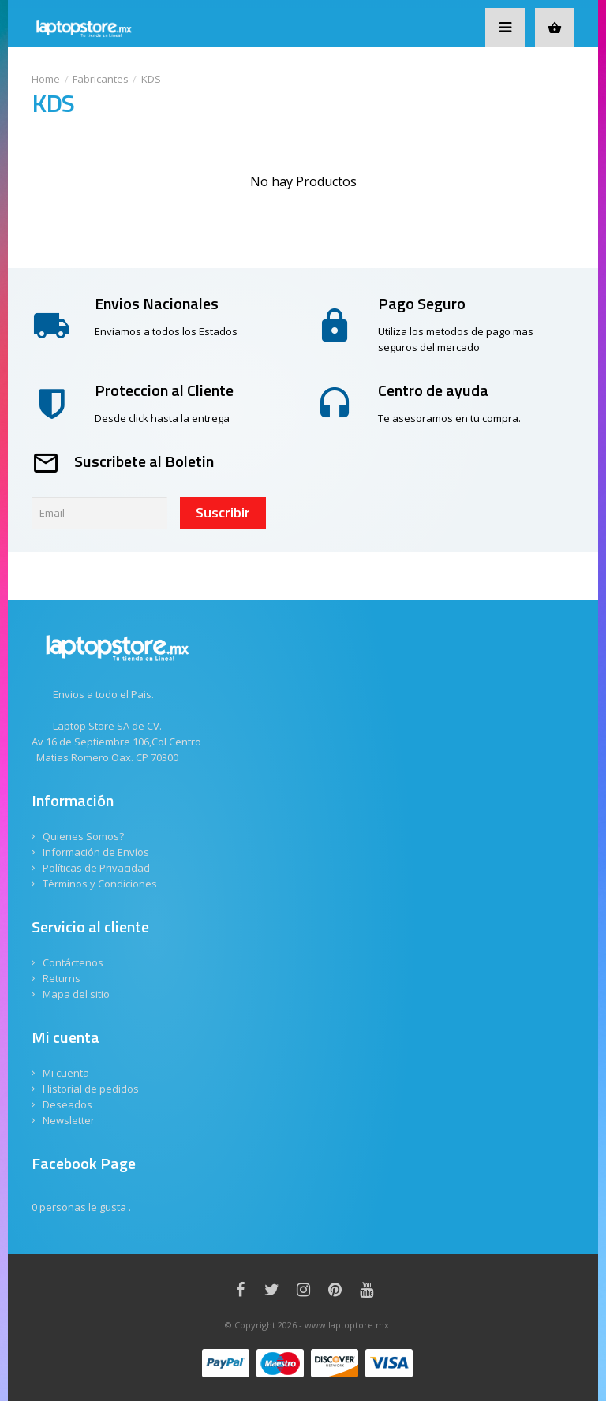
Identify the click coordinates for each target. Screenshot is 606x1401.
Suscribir (223, 512)
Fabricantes (101, 79)
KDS (151, 79)
